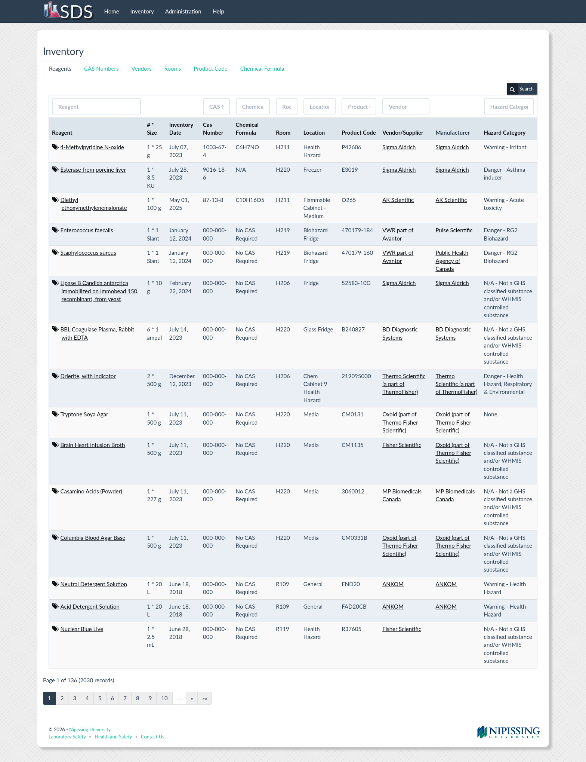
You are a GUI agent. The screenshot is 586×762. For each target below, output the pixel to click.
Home (111, 11)
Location (314, 132)
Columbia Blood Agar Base (93, 537)
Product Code (210, 68)
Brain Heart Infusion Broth (93, 444)
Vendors (141, 68)
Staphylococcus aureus (88, 252)
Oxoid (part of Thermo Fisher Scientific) (400, 422)
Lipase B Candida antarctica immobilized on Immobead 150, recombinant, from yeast (100, 290)
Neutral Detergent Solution (94, 584)
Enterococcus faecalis (87, 230)
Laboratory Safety (67, 737)
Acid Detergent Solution (90, 606)
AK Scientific (398, 199)
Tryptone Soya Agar (84, 414)
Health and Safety (113, 737)
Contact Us (152, 737)
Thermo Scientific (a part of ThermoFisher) (403, 384)
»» (204, 698)
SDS (68, 11)
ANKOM (393, 584)
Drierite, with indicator (88, 376)
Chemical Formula (262, 68)
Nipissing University (90, 729)
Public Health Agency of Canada (451, 260)
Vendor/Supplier (402, 132)
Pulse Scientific (453, 230)
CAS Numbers (101, 68)
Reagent (62, 132)
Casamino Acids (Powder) (91, 491)
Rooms (172, 68)
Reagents (60, 68)
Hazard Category (505, 132)
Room (283, 132)
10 (164, 698)
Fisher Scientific (401, 444)
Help (218, 11)
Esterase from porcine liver (93, 169)
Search (520, 89)
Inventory (142, 11)
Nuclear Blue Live (82, 628)
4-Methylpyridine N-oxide (92, 147)
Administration (183, 11)
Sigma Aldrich (399, 147)
